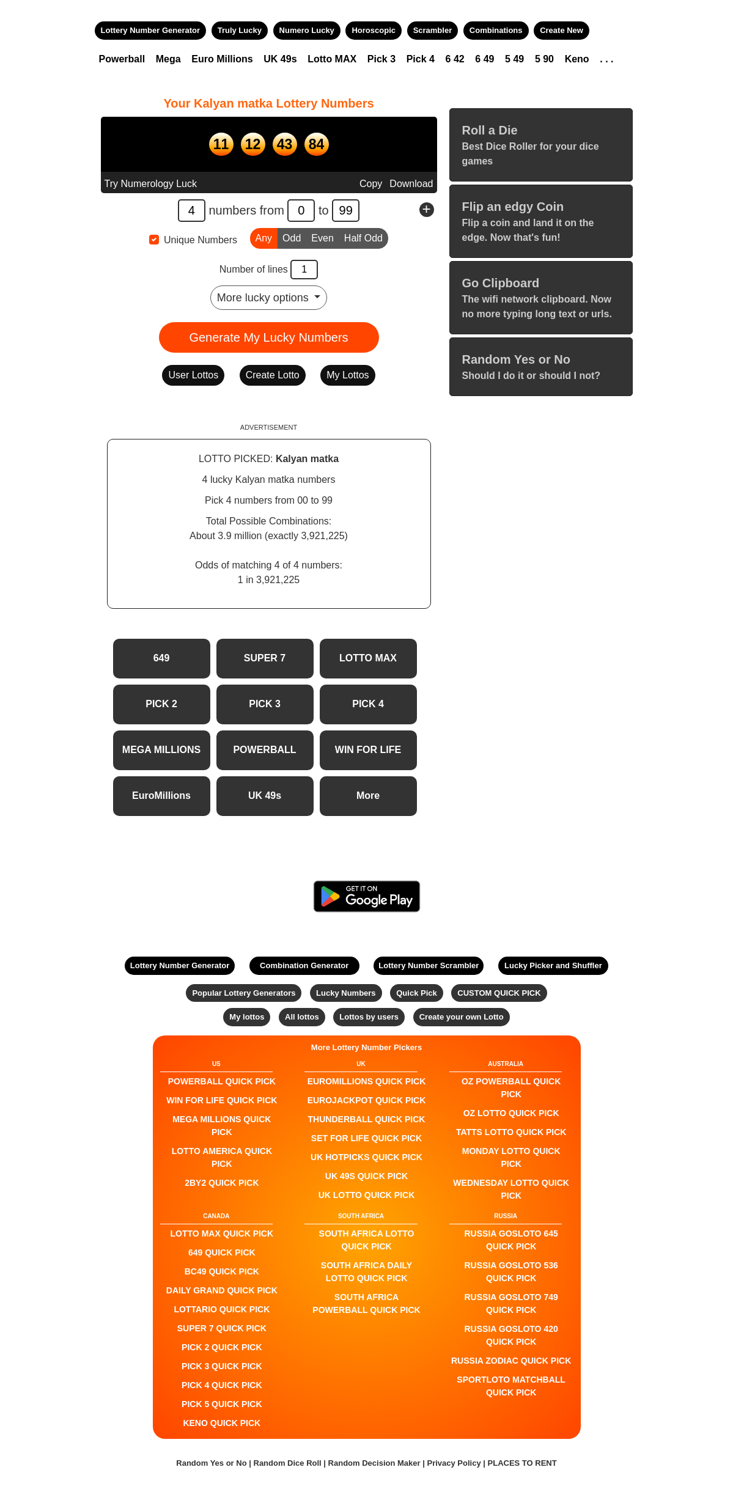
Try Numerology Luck (151, 183)
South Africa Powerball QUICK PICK (366, 1303)
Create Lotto (273, 375)
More (368, 795)
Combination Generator (304, 965)
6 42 (455, 59)
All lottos (302, 1016)
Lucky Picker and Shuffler (553, 965)
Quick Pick (416, 993)
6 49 (484, 59)
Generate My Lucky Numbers (268, 337)
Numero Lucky (306, 30)
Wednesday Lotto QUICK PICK (511, 1189)
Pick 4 (421, 59)
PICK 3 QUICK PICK (222, 1366)
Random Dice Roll (289, 1463)
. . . (606, 59)
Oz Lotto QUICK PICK (511, 1113)
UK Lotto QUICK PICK (367, 1195)
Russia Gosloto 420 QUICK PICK (511, 1335)
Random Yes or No (211, 1463)
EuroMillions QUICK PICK (367, 1081)
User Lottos (193, 375)
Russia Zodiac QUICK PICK (511, 1361)
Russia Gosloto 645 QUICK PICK (511, 1240)
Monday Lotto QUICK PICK (511, 1157)
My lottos (246, 1016)
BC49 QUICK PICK (222, 1271)
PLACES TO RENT (522, 1463)
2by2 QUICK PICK (222, 1183)
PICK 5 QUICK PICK (222, 1404)
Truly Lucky (240, 30)
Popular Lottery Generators (243, 993)
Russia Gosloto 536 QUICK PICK (511, 1271)
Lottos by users (369, 1016)
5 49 (514, 59)
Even (322, 237)
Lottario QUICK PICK (222, 1309)
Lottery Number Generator (151, 30)
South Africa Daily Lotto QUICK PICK (366, 1271)
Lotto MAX (332, 59)
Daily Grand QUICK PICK (222, 1290)
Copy (370, 183)
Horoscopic (374, 30)
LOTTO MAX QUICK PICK (222, 1233)
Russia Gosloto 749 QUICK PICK (511, 1303)
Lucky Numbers (346, 993)
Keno (577, 59)
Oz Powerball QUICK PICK (511, 1087)
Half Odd (363, 237)
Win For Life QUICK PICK (221, 1100)
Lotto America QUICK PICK (222, 1157)
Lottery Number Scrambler (428, 965)
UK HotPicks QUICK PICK (366, 1157)
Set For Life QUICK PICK (366, 1138)
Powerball (122, 59)
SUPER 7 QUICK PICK (222, 1328)
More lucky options (264, 298)
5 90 (544, 59)
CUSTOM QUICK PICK (498, 993)
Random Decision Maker (374, 1463)
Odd (291, 237)
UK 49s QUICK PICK (366, 1176)
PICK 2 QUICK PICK (222, 1347)
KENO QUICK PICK (221, 1423)
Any (264, 237)
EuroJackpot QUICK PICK (367, 1100)
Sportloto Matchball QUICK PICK (511, 1386)
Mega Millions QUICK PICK (221, 1125)
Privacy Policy (454, 1463)
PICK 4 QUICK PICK (222, 1385)
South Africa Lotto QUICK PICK (366, 1240)
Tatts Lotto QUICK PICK (511, 1132)
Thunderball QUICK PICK (366, 1119)
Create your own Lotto (461, 1016)
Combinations (496, 30)
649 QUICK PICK (222, 1252)
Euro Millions (221, 59)
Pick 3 (381, 59)
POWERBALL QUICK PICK (222, 1081)
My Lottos (347, 375)
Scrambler (432, 30)
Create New (561, 30)
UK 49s (280, 59)
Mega (168, 59)
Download (411, 183)
